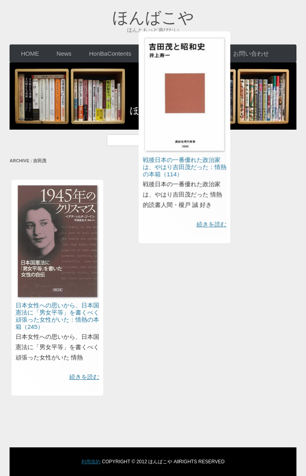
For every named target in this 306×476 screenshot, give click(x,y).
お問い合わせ (251, 53)
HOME (30, 53)
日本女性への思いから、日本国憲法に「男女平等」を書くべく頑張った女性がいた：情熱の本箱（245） (57, 316)
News (64, 53)
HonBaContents (110, 53)
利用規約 (90, 461)
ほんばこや (153, 17)
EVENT (159, 53)
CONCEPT (201, 53)
